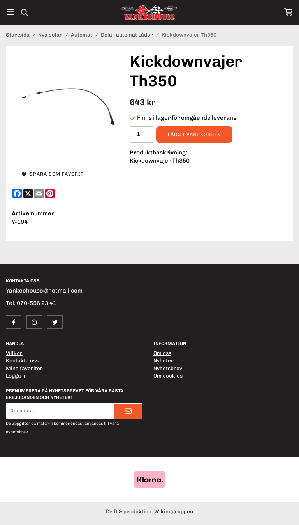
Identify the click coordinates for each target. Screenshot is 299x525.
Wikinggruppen (173, 511)
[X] (28, 193)
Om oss (162, 353)
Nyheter (163, 360)
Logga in (16, 375)
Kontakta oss (22, 360)
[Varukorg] (288, 12)
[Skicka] (128, 411)
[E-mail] (38, 193)
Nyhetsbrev (167, 368)
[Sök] (24, 12)
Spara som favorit (53, 174)
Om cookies (168, 375)
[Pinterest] (49, 193)
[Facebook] (17, 193)
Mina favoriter (24, 368)
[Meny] (11, 12)
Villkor (14, 353)
